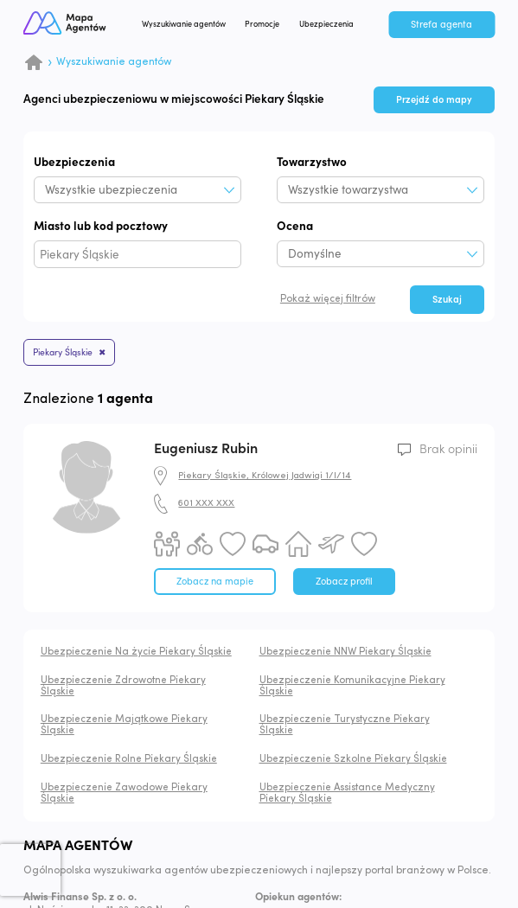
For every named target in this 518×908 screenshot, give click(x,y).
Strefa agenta (441, 24)
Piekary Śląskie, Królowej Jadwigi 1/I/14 (264, 476)
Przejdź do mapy (434, 100)
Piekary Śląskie (63, 353)
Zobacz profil (344, 581)
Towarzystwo (312, 162)
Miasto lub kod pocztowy (101, 226)
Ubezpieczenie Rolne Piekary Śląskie (129, 759)
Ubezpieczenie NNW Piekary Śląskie (345, 652)
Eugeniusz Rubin (206, 449)
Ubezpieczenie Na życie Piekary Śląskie (136, 652)
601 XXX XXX (206, 503)
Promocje (262, 24)
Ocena (295, 226)
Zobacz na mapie (214, 581)
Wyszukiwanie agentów (184, 24)
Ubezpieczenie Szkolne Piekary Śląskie (353, 759)
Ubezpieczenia (326, 24)
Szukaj (447, 299)
